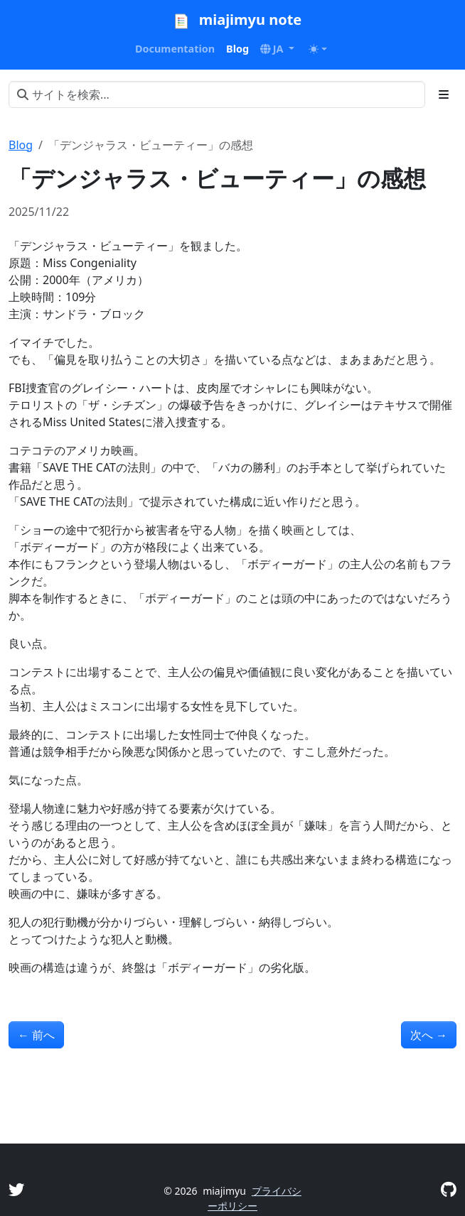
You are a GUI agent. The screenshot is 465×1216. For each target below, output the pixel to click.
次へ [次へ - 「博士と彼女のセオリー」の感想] (428, 1035)
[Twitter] (16, 1189)
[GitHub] (448, 1189)
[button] (277, 49)
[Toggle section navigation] (444, 94)
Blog (21, 145)
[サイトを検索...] (217, 94)
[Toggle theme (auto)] (318, 49)
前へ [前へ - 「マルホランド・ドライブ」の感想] (36, 1035)
